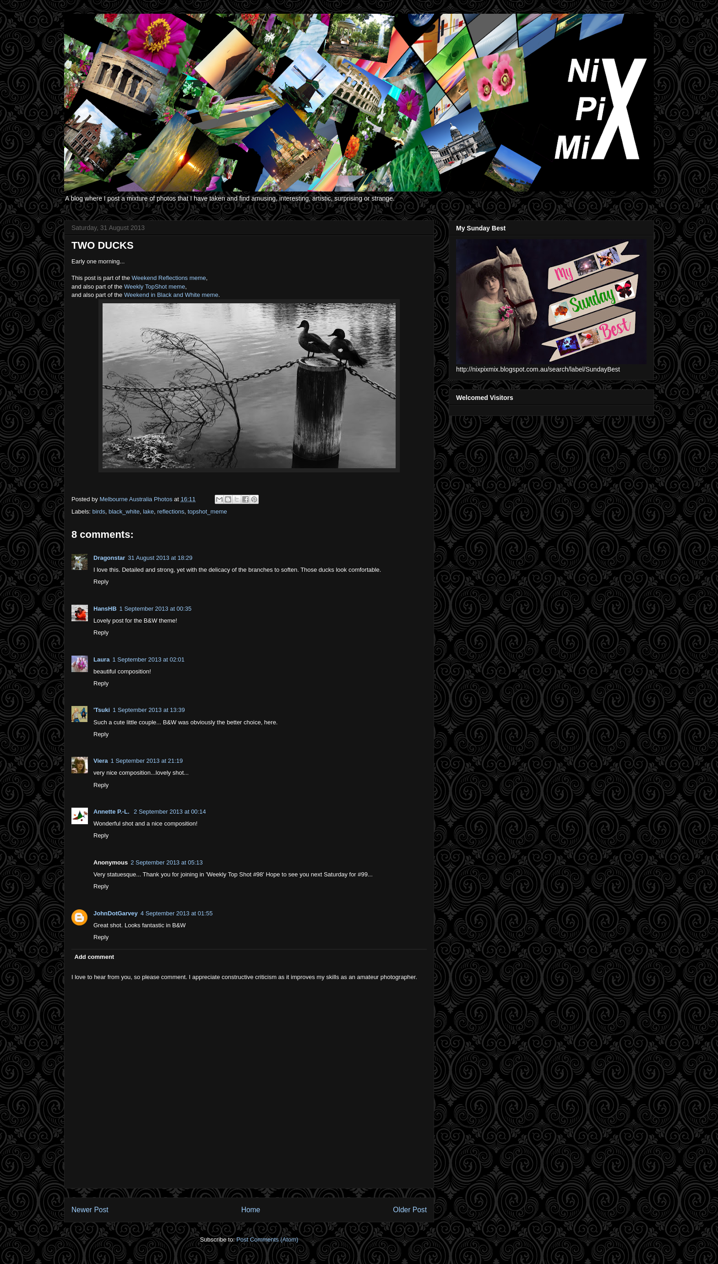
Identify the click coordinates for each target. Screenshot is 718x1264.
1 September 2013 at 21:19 (147, 760)
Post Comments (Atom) (267, 1239)
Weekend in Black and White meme (171, 294)
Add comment (94, 956)
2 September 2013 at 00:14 (170, 811)
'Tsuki (101, 709)
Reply (101, 581)
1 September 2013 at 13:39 (149, 709)
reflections (170, 511)
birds (98, 511)
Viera (100, 760)
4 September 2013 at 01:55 (177, 913)
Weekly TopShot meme (154, 286)
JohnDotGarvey (115, 913)
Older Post (410, 1210)
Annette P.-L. (112, 811)
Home (251, 1210)
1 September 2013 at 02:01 (148, 659)
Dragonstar (109, 557)
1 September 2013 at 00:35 (156, 608)
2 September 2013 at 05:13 (167, 862)
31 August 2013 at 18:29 (160, 557)
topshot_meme (207, 511)
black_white (124, 511)
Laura (101, 659)
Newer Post (90, 1210)
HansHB (105, 608)
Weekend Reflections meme (169, 277)
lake (148, 511)
